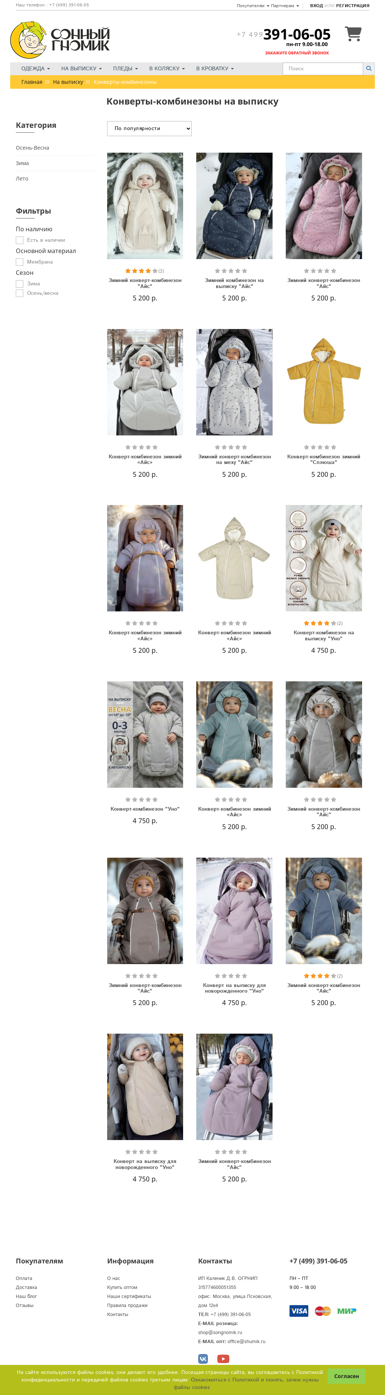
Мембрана (40, 262)
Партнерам (285, 6)
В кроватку (215, 69)
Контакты (117, 1314)
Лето (22, 178)
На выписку (81, 69)
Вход (316, 6)
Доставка (26, 1287)
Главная (31, 81)
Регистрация (352, 6)
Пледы (125, 69)
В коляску (167, 69)
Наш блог (26, 1296)
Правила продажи (127, 1305)
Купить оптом (122, 1287)
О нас (113, 1278)
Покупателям (253, 6)
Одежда (35, 69)
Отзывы (24, 1305)
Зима (22, 163)
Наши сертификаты (129, 1296)
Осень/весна (42, 293)
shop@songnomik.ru (220, 1332)
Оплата (24, 1278)
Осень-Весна (32, 147)
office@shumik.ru (246, 1341)
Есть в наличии (46, 240)
